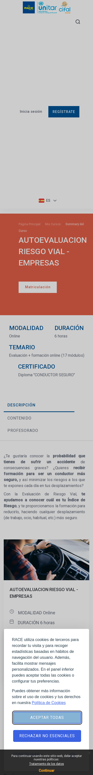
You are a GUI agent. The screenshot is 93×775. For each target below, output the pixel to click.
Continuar (47, 771)
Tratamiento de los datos (46, 764)
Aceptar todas (47, 717)
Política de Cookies (49, 703)
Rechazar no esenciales (47, 735)
